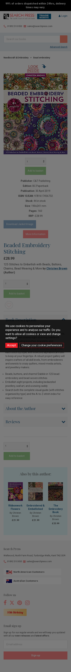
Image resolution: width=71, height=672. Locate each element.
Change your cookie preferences (41, 345)
